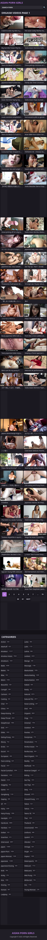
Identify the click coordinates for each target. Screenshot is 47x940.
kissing (5, 884)
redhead (29, 765)
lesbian (29, 656)
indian (5, 832)
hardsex (6, 827)
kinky (5, 875)
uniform (29, 832)
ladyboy (6, 894)
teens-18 (29, 813)
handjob (6, 818)
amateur (7, 651)
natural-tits (31, 699)
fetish (5, 780)
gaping (6, 799)
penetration (30, 742)
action (5, 641)
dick (5, 727)
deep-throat (8, 718)
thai (28, 818)
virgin (28, 851)
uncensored (31, 827)
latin (28, 646)
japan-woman (8, 856)
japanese (7, 861)
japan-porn (7, 851)
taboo (28, 803)
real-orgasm (31, 756)
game (5, 789)
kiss (5, 880)
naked (28, 684)
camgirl (6, 689)
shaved (29, 794)
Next (28, 599)
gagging (6, 784)
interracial (7, 842)
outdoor (29, 727)
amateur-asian (9, 656)
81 (23, 599)
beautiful (6, 684)
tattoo (29, 808)
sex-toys (29, 784)
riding (29, 775)
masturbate (31, 670)
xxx (28, 884)
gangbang (7, 794)
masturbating (32, 675)
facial (5, 765)
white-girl (30, 880)
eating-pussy (8, 737)
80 (18, 599)
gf (4, 803)
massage (30, 665)
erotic (5, 746)
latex (28, 641)
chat (5, 703)
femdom (7, 775)
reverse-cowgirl (32, 770)
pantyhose (30, 737)
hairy (5, 808)
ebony (5, 742)
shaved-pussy (32, 799)
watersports (31, 861)
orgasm (29, 713)
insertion (6, 837)
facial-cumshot (9, 770)
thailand (29, 823)
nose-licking (31, 703)
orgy (28, 718)
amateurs (7, 660)
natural (29, 694)
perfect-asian (31, 746)
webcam (30, 865)
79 (42, 594)
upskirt (29, 837)
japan (6, 846)
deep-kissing (8, 713)
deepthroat (8, 722)
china (5, 708)
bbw (4, 675)
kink (4, 870)
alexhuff (6, 646)
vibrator (29, 842)
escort (5, 751)
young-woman (32, 889)
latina (28, 651)
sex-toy (29, 780)
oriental (29, 722)
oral (28, 708)
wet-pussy (30, 875)
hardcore (7, 823)
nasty (28, 689)
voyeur (29, 856)
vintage (29, 846)
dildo (5, 732)
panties (29, 732)
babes (5, 670)
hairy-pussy (8, 813)
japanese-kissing (9, 865)
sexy (28, 789)
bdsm (5, 680)
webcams (30, 870)
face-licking (7, 761)
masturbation (32, 680)
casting (6, 699)
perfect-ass (30, 751)
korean (6, 889)
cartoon (6, 694)
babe (5, 665)
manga (29, 660)
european (6, 756)
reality (29, 761)
